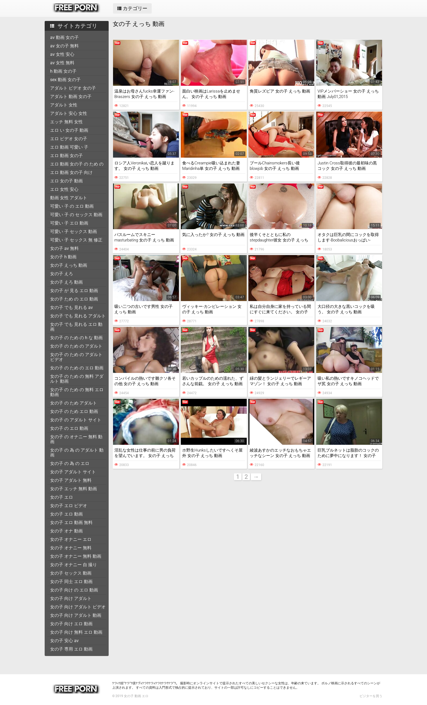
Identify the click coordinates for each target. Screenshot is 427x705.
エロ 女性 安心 (64, 189)
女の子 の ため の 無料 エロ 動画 (76, 392)
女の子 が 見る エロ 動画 (74, 290)
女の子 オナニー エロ (70, 539)
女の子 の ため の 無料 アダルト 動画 (76, 379)
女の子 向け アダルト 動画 (75, 615)
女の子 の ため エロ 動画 (74, 411)
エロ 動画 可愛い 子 (69, 147)
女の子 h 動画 (63, 256)
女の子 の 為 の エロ (69, 463)
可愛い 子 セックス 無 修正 (76, 240)
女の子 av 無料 (64, 248)
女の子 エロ (61, 497)
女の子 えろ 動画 (66, 282)
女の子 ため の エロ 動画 (74, 299)
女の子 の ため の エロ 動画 (76, 367)
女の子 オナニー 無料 (70, 547)
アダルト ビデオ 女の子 (73, 88)
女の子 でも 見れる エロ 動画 (76, 327)
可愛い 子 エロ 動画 (69, 223)
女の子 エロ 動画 (66, 514)
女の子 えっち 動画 (68, 265)
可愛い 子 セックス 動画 (73, 231)
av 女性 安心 (62, 54)
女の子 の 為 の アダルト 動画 (76, 452)
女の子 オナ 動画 (66, 531)
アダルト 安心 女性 (68, 113)
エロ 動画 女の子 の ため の (76, 164)
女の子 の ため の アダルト (76, 346)
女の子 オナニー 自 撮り (73, 564)
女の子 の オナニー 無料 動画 (76, 439)
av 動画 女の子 (64, 37)
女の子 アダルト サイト (73, 471)
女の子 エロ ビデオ (68, 505)
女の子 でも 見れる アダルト (78, 315)
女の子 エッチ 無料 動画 (73, 488)
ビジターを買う (370, 696)
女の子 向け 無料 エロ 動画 (76, 632)
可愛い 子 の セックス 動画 (76, 214)
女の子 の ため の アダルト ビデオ (76, 357)
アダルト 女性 (63, 105)
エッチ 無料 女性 (66, 121)
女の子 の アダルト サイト (75, 419)
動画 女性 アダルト (68, 197)
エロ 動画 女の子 (66, 155)
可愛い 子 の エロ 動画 (72, 206)
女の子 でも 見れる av (71, 307)
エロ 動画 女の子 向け (71, 172)
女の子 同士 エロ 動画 (71, 581)
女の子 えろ (61, 273)
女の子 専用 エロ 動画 (71, 649)
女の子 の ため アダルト (73, 403)
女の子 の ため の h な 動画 (76, 337)
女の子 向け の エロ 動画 (74, 590)
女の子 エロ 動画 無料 (71, 522)
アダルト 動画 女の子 (70, 96)
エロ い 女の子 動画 (69, 130)
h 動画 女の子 (63, 71)
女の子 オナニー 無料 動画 (75, 556)
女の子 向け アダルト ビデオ (78, 606)
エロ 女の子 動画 (66, 180)
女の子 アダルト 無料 (70, 480)
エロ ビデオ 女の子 (68, 138)
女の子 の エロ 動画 (69, 428)
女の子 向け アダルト (70, 598)
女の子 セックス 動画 (70, 573)
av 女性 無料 (62, 62)
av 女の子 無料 (64, 45)
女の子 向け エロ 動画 (71, 623)
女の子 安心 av (64, 640)
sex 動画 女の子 (65, 79)
